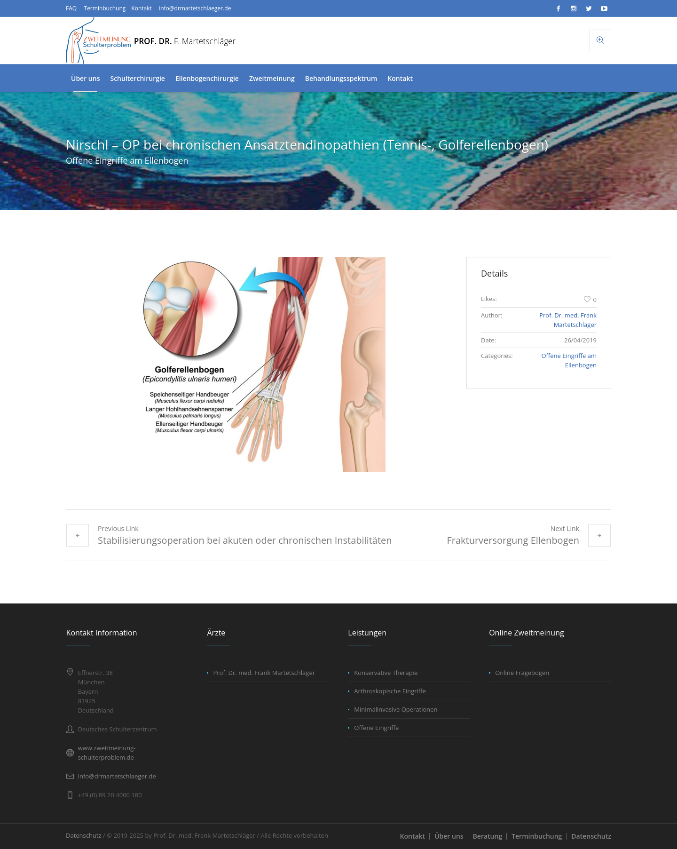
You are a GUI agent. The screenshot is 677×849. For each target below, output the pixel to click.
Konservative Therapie (385, 672)
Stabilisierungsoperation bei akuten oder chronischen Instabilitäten (245, 540)
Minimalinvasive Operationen (395, 709)
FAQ (71, 8)
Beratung (488, 836)
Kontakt (141, 8)
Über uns (448, 836)
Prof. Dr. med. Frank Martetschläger (264, 672)
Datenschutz (591, 836)
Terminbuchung (105, 8)
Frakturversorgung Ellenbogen (513, 540)
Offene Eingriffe (376, 727)
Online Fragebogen (522, 672)
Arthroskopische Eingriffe (390, 691)
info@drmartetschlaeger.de (195, 8)
